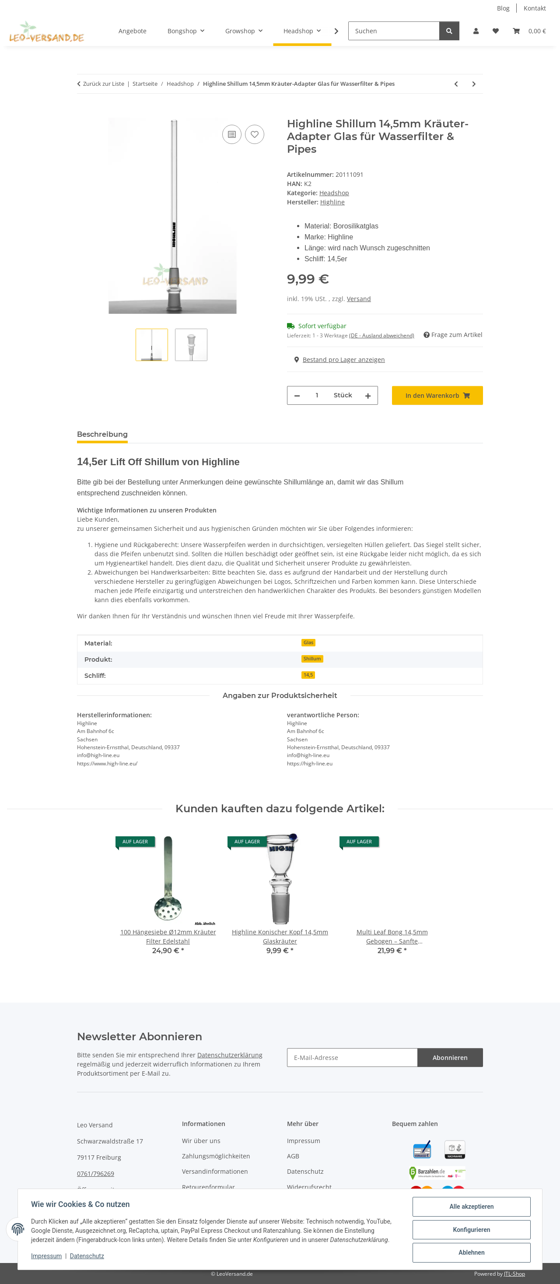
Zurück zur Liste (103, 84)
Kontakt (535, 8)
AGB (293, 1156)
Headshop (334, 193)
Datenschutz (88, 1256)
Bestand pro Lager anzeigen (339, 359)
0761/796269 (95, 1173)
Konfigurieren (470, 1230)
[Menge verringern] (297, 395)
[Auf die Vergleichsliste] (232, 134)
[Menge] (317, 395)
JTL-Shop (514, 1273)
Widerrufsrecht (309, 1187)
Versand (359, 299)
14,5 (308, 675)
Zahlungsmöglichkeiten (216, 1156)
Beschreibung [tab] (102, 434)
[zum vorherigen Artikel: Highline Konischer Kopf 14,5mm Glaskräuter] (456, 83)
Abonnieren (450, 1057)
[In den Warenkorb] (84, 113)
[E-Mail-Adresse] (352, 1057)
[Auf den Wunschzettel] (254, 134)
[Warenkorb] (529, 31)
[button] (476, 31)
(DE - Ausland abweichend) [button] (381, 335)
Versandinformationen (215, 1171)
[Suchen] (394, 30)
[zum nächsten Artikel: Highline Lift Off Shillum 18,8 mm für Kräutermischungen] (474, 83)
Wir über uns (201, 1141)
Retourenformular (208, 1187)
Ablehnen (470, 1252)
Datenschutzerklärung (229, 1055)
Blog (503, 8)
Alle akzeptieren (470, 1207)
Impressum (47, 1256)
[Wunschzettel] (496, 31)
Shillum (312, 659)
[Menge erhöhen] (368, 395)
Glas (308, 642)
